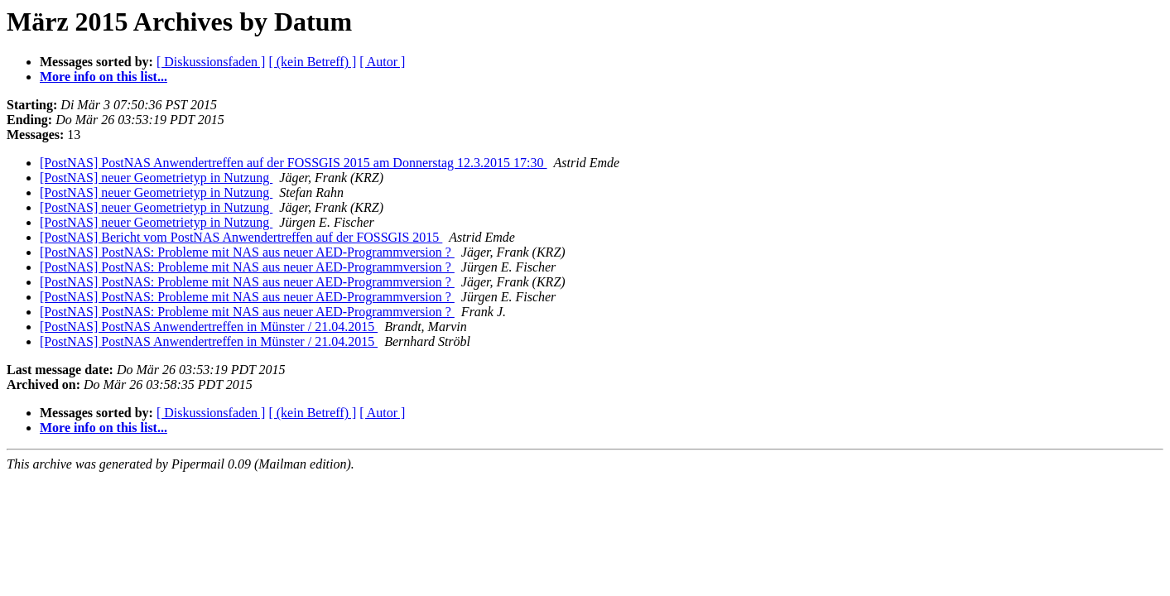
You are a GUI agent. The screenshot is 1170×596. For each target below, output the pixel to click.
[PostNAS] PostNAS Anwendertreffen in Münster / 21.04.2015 (209, 327)
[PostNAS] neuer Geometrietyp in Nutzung (156, 178)
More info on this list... (103, 77)
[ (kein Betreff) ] (312, 62)
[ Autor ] (382, 62)
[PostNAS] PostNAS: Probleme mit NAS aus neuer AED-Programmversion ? (247, 252)
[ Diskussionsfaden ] (211, 62)
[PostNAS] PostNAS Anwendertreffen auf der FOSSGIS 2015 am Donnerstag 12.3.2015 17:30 (293, 163)
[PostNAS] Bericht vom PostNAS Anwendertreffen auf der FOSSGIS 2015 (241, 237)
